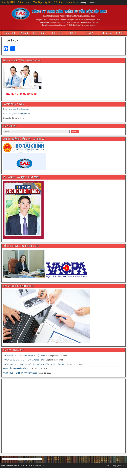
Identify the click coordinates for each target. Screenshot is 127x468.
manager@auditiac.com (19, 109)
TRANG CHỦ (9, 33)
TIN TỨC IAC (106, 33)
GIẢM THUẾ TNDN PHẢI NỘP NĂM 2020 (20, 373)
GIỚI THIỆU (57, 33)
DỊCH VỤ (73, 33)
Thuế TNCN (10, 40)
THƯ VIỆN (88, 33)
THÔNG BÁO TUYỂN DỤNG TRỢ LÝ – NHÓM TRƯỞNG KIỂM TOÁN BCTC (34, 364)
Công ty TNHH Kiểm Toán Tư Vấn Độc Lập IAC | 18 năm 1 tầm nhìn (38, 2)
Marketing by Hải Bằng (116, 465)
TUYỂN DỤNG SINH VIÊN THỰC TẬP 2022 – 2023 (24, 360)
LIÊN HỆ (120, 33)
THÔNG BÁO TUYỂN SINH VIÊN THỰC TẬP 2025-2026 (26, 356)
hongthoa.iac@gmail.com (19, 113)
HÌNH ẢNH (24, 33)
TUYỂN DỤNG (39, 33)
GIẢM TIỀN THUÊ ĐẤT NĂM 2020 (17, 368)
